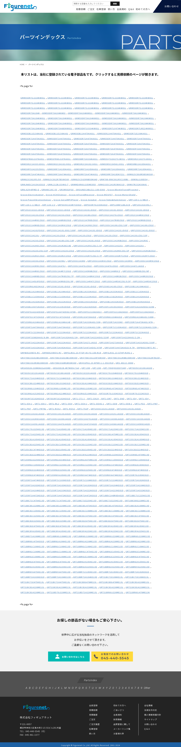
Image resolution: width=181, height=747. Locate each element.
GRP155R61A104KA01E (33, 322)
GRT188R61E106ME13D (138, 551)
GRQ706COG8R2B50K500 (63, 363)
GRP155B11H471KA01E (33, 306)
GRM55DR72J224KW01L (33, 97)
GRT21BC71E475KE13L (32, 582)
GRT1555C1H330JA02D (138, 419)
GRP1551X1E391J (141, 204)
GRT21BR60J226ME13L (112, 592)
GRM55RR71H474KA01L (33, 174)
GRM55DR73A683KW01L (60, 128)
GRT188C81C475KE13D (59, 515)
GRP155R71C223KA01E (33, 332)
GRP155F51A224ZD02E (33, 312)
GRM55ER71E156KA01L (136, 133)
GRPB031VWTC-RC (146, 347)
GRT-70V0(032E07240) (114, 368)
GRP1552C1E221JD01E (32, 210)
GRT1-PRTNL (40, 408)
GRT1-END (119, 398)
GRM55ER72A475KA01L (59, 143)
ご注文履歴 (94, 723)
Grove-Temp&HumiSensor (112, 199)
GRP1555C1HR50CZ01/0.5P (116, 281)
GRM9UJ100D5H (139, 179)
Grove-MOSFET (105, 194)
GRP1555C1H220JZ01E (62, 250)
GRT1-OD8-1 (125, 403)
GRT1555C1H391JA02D (33, 424)
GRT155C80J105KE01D (85, 434)
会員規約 (121, 9)
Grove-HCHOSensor (56, 194)
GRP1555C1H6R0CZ (110, 271)
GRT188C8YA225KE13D (85, 531)
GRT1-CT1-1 (79, 398)
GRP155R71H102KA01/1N (64, 337)
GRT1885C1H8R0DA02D (111, 495)
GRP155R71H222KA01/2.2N (125, 337)
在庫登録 (101, 9)
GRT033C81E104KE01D (111, 383)
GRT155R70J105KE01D (137, 475)
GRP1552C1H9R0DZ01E (139, 220)
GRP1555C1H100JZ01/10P (114, 225)
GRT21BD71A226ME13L (85, 592)
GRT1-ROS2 (55, 408)
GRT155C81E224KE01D (111, 449)
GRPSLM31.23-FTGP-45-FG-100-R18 (82, 352)
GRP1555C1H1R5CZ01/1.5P (87, 245)
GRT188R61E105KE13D (111, 551)
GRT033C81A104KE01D (85, 383)
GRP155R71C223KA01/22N (143, 327)
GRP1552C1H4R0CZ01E (137, 215)
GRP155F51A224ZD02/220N (139, 306)
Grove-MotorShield (125, 194)
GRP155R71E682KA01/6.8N (35, 337)
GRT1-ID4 (132, 398)
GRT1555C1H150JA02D (85, 414)
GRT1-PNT (152, 403)
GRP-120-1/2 (48, 204)
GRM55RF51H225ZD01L (33, 169)
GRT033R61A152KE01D (33, 393)
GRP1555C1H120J (30, 235)
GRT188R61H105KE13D (85, 561)
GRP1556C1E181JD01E (59, 286)
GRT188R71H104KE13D (59, 577)
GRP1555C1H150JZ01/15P (134, 235)
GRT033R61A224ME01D (59, 393)
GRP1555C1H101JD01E (90, 230)
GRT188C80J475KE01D (85, 505)
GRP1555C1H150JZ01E (33, 240)
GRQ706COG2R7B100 (148, 357)
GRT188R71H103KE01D (33, 577)
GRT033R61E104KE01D (85, 393)
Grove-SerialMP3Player (66, 199)
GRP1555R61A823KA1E (33, 286)
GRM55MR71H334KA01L (85, 159)
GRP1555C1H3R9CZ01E (147, 261)
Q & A (147, 727)
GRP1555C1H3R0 (76, 261)
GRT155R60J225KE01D (111, 454)
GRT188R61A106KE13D (59, 541)
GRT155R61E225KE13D (58, 470)
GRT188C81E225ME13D (59, 521)
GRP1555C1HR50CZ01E (145, 281)
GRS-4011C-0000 (124, 363)
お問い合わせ (150, 723)
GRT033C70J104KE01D (110, 373)
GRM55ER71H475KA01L (33, 138)
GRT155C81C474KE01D (33, 449)
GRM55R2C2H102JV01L (59, 164)
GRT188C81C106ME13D (85, 510)
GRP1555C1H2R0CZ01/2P (116, 250)
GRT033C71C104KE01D (59, 378)
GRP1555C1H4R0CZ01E (33, 271)
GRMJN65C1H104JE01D (33, 184)
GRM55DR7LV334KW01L (87, 128)
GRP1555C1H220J (113, 245)
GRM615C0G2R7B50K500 (56, 179)
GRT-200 (85, 368)
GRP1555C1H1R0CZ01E (33, 245)
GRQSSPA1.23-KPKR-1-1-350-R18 (96, 363)
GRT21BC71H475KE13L (58, 582)
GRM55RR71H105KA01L (59, 169)
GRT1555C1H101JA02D (129, 408)
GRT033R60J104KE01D (32, 388)
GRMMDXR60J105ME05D (83, 184)
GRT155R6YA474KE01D (85, 475)
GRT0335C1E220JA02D (84, 373)
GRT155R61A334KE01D (59, 459)
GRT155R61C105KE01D (111, 459)
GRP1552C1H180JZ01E (85, 215)
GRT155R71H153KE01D (59, 490)
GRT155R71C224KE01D (111, 480)
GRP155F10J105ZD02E (59, 306)
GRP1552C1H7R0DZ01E (86, 220)
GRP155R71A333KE (113, 322)
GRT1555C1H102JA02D (33, 414)
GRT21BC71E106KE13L (111, 577)
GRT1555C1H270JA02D (85, 419)
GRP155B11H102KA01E (137, 296)
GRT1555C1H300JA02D (112, 419)
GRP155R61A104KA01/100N (139, 317)
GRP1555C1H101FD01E (33, 230)
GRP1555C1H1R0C (138, 240)
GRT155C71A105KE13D (59, 429)
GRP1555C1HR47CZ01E (88, 281)
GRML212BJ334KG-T (58, 184)
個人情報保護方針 (152, 713)
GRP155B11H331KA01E (85, 301)
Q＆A (131, 9)
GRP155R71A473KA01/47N (139, 322)
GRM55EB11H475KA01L (83, 133)
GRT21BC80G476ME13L (85, 582)
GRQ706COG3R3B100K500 (34, 363)
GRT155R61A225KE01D (33, 459)
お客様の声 (118, 732)
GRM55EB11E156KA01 (32, 133)
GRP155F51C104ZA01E (116, 312)
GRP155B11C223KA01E (85, 296)
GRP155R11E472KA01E (84, 317)
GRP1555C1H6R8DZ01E (33, 276)
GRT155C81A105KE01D (137, 434)
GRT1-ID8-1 (41, 403)
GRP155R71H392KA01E (59, 347)
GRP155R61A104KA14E (59, 322)
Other (147, 686)
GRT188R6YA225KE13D (138, 566)
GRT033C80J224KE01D (137, 378)
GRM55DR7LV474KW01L (114, 128)
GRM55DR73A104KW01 (54, 113)
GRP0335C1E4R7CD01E (70, 204)
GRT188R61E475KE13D (137, 556)
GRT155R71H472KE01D (33, 495)
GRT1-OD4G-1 (97, 403)
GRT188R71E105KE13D (111, 572)
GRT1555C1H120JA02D (59, 414)
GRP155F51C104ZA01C (90, 312)
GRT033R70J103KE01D (111, 393)
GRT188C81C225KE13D (33, 515)
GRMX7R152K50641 (137, 184)
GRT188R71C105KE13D (85, 572)
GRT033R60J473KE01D (111, 388)
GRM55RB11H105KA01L (139, 164)
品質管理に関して (121, 723)
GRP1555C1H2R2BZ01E (144, 250)
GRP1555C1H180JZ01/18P (60, 240)
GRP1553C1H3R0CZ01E (59, 225)
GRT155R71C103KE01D (59, 480)
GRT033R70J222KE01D (137, 393)
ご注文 (91, 9)
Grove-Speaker (89, 199)
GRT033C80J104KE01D (85, 378)
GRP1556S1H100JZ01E (111, 286)
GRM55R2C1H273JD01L (140, 159)
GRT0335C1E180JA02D (58, 373)
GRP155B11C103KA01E (137, 291)
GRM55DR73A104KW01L (80, 113)
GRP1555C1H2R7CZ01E (116, 255)
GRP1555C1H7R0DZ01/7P (60, 276)
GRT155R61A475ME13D (85, 459)
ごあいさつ (118, 708)
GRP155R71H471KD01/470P (87, 347)
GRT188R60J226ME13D (112, 536)
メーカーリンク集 (121, 727)
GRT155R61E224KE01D (32, 470)
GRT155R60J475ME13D (137, 454)
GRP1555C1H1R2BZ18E (59, 245)
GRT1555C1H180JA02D (138, 414)
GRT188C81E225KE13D (32, 521)
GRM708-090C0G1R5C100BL (114, 179)
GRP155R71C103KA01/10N (87, 327)
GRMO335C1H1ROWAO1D (111, 184)
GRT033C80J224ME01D (33, 383)
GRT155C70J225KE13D (32, 429)
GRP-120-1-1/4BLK (138, 199)
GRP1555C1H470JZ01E (80, 266)
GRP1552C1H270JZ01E (111, 215)
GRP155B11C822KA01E (111, 296)
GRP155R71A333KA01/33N (87, 322)
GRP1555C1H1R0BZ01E (115, 240)
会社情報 (148, 704)
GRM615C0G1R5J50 (31, 179)
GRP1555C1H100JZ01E (142, 225)
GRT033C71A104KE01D (33, 378)
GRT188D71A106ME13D (33, 536)
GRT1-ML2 (54, 403)
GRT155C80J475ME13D (111, 434)
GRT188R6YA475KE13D (33, 572)
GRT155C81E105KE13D (59, 449)
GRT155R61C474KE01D (111, 464)
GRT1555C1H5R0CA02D (138, 424)
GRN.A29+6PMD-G (30, 189)
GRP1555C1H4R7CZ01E (59, 271)
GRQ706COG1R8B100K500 (121, 357)
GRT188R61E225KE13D (111, 556)
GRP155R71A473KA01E (33, 327)
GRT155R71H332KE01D (138, 490)
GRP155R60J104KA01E (110, 317)
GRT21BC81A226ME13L (137, 582)
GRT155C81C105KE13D (59, 444)
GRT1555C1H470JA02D (59, 424)
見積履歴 (93, 713)
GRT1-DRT (106, 398)
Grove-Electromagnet (32, 194)
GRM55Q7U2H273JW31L (112, 159)
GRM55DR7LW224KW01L (141, 128)
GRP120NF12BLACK (120, 204)
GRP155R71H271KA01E (111, 342)
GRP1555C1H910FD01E (33, 281)
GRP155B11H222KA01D (59, 301)
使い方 (111, 9)
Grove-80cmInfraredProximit (122, 189)
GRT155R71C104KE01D (85, 480)
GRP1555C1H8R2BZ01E (115, 276)
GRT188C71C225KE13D (138, 495)
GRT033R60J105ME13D (59, 388)
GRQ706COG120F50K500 (93, 357)
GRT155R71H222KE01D (85, 490)
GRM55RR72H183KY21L (112, 174)
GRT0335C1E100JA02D (140, 368)
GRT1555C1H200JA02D (59, 419)
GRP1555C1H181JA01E (89, 240)
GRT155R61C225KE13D (59, 464)
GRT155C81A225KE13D (33, 444)
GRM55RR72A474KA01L (59, 174)
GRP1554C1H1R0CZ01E (86, 225)
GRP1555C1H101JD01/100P (61, 230)
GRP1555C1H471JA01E (132, 266)
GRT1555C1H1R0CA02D (33, 419)
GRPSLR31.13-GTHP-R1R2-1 (117, 352)
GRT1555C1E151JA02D (103, 408)
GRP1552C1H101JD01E (85, 210)
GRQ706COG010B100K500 (34, 357)
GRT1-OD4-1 (81, 403)
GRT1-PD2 (139, 403)
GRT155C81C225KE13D (85, 444)
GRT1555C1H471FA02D (85, 424)
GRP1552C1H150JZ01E (59, 215)
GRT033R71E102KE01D (32, 398)
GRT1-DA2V (93, 398)
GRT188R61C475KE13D (85, 551)
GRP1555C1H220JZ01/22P (34, 250)
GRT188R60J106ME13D (59, 536)
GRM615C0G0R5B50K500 (140, 174)
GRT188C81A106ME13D (137, 505)
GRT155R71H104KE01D (111, 485)
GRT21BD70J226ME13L (59, 592)
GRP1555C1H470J (56, 266)
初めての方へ (143, 9)
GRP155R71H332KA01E (33, 347)
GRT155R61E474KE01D (110, 470)
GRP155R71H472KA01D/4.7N (119, 347)
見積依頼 (81, 9)
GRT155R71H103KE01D (59, 485)
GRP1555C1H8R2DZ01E (141, 276)
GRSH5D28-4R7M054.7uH (66, 368)
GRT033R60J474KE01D (137, 388)
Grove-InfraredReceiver (82, 194)
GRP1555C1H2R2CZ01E (33, 255)
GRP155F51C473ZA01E (32, 317)
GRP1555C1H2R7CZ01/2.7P (87, 255)
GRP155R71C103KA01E (115, 327)
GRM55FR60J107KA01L (33, 159)
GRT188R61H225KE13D (59, 566)
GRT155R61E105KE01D (137, 464)
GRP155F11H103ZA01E (111, 306)
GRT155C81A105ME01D (137, 439)
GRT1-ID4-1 (27, 403)
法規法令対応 (150, 708)
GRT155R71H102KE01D (137, 480)
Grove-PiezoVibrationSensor (36, 199)
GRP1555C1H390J (56, 261)
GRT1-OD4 (67, 403)
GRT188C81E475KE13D (85, 521)
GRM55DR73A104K (30, 113)
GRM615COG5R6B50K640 (84, 179)
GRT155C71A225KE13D (111, 429)
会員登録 (93, 704)
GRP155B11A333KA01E (85, 291)
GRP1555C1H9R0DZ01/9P (60, 281)
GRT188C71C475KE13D (33, 500)
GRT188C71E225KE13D (85, 500)
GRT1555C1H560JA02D (111, 424)
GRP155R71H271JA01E (85, 342)
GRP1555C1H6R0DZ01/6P (135, 271)
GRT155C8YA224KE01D (85, 454)
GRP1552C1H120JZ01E (33, 215)
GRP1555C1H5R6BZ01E (85, 271)
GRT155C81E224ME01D (33, 454)
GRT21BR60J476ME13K (138, 592)
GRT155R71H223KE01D (111, 490)
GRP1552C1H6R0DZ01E (59, 220)
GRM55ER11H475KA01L (109, 133)
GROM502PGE (66, 189)
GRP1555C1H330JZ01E (33, 261)
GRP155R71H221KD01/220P (94, 337)
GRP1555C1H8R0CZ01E (88, 276)
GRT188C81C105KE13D (33, 510)
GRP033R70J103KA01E (96, 204)
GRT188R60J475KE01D (32, 541)
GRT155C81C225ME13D (137, 444)
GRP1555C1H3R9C (123, 261)
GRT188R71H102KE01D (137, 572)
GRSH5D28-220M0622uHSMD (36, 368)
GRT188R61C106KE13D (33, 546)
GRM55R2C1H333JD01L (33, 164)
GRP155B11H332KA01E (112, 301)
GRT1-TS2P (83, 408)
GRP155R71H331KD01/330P (140, 342)
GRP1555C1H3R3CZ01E (99, 261)
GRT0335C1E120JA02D (32, 373)
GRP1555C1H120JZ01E (53, 235)
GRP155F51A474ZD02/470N (61, 312)
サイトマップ (150, 718)
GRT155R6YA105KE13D (59, 475)
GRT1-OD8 (111, 403)
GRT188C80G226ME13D (137, 500)
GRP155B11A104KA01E (137, 286)
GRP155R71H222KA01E (33, 342)
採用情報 (117, 718)
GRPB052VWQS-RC (30, 352)
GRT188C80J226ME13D (33, 505)
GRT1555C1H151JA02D (111, 414)
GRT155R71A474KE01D (33, 480)
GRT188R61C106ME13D (33, 551)
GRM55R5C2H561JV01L (112, 164)
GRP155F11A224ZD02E (85, 306)
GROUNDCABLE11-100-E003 (90, 189)
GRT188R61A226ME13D (85, 541)
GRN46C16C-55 (49, 189)
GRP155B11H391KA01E (138, 301)
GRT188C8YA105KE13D (85, 526)
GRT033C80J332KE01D (59, 383)
